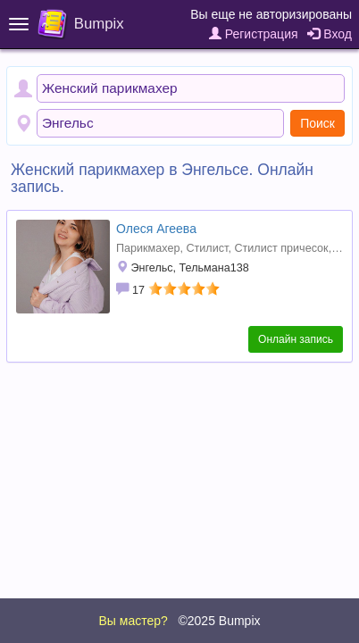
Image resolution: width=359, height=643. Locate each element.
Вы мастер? (132, 621)
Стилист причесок (281, 248)
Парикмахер (148, 248)
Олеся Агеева (156, 228)
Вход (329, 34)
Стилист (207, 248)
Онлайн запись (295, 339)
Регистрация (253, 34)
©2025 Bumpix (219, 621)
